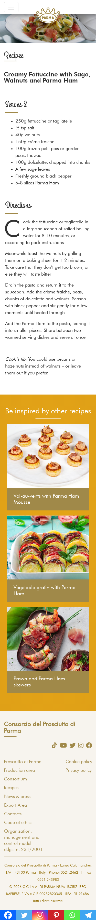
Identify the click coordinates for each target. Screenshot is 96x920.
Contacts (13, 814)
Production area (19, 770)
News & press (17, 796)
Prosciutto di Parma (22, 762)
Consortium (15, 779)
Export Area (15, 805)
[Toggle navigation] (11, 7)
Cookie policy (79, 762)
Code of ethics (18, 822)
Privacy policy (79, 770)
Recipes (11, 788)
